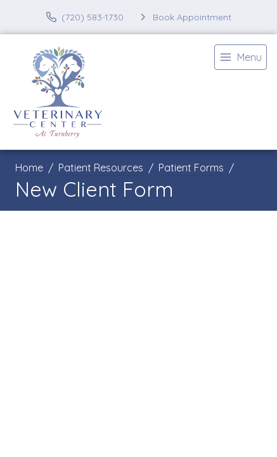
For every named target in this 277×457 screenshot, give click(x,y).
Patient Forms (191, 167)
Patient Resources (100, 167)
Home (29, 167)
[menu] (240, 57)
